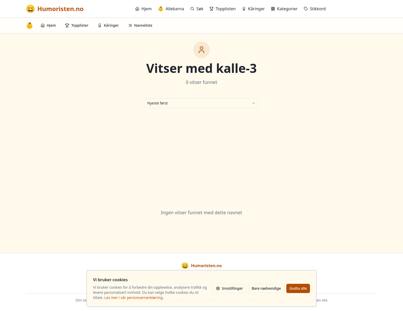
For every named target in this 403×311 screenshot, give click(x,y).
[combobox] (201, 103)
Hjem (143, 9)
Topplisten (222, 9)
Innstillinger (229, 288)
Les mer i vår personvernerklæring (133, 297)
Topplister (76, 25)
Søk (196, 9)
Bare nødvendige (266, 288)
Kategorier (284, 9)
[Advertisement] (201, 152)
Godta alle (298, 288)
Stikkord (315, 9)
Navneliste (140, 25)
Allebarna (171, 8)
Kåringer (253, 9)
